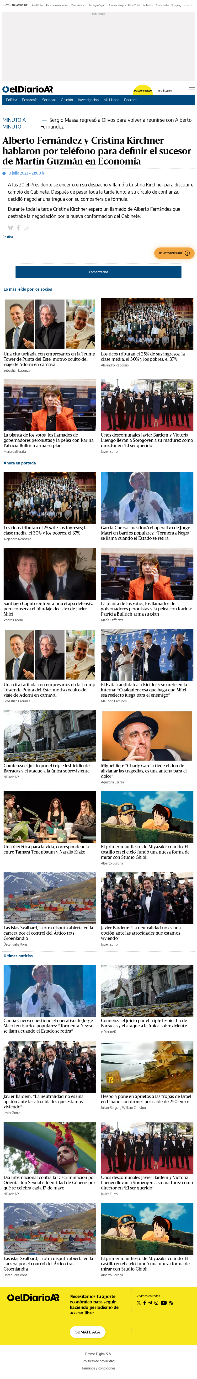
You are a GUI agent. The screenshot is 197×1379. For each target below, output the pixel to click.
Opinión (67, 100)
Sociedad (49, 100)
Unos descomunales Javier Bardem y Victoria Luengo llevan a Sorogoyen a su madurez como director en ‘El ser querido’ (147, 440)
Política (11, 100)
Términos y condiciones (98, 1368)
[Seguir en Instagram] (156, 1303)
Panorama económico (57, 5)
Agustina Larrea (112, 782)
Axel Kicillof (38, 5)
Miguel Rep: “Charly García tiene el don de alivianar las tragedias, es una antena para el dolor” (144, 771)
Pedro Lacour (13, 620)
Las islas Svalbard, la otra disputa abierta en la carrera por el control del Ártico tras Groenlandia (48, 933)
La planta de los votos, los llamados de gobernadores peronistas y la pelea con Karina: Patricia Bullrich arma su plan (49, 440)
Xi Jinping (176, 5)
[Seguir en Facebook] (144, 1303)
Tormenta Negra (117, 5)
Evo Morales (162, 5)
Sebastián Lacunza (17, 370)
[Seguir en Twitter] (139, 1303)
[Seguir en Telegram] (150, 1303)
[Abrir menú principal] (192, 89)
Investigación (88, 100)
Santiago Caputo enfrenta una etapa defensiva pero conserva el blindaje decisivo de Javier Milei (49, 609)
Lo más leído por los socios (28, 289)
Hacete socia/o (143, 90)
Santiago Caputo (97, 5)
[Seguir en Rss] (171, 1303)
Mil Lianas (111, 100)
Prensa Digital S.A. (98, 1354)
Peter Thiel (133, 5)
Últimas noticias (18, 955)
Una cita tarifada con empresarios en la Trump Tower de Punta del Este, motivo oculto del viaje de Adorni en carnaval (49, 359)
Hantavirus (148, 5)
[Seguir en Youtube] (164, 1303)
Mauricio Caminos (114, 701)
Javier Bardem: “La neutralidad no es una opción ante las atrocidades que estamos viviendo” (141, 933)
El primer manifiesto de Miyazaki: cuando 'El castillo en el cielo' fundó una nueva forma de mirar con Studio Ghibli (145, 852)
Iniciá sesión (165, 90)
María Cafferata (15, 451)
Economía (29, 100)
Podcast (130, 100)
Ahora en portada (20, 463)
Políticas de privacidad (99, 1361)
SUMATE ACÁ (87, 1332)
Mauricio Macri (78, 5)
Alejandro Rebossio (115, 365)
